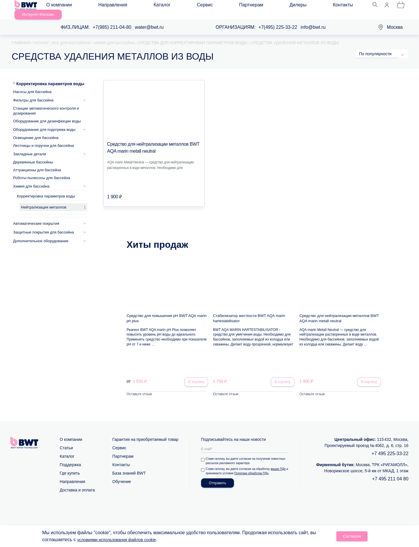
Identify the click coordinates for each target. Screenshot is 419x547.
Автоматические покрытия (36, 217)
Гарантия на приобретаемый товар (145, 433)
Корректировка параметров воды (50, 77)
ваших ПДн (279, 463)
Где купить (70, 467)
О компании (64, 6)
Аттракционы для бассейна (37, 163)
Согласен (352, 537)
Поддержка (70, 459)
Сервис (158, 6)
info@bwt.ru (313, 20)
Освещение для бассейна (35, 131)
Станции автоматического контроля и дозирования (46, 104)
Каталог (132, 6)
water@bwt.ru (149, 20)
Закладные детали (29, 147)
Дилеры (215, 6)
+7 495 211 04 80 (390, 473)
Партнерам (187, 6)
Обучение (121, 475)
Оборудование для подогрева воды (44, 123)
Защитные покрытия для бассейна (43, 225)
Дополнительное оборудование (40, 234)
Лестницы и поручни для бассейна (43, 139)
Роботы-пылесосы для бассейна (41, 171)
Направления (100, 6)
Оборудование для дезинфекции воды (47, 114)
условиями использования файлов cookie (122, 540)
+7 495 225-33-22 (390, 447)
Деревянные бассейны (33, 155)
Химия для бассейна (31, 179)
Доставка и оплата (77, 484)
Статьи (66, 442)
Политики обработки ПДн (255, 467)
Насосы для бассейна (32, 85)
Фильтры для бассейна (33, 93)
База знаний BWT (129, 467)
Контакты (243, 6)
